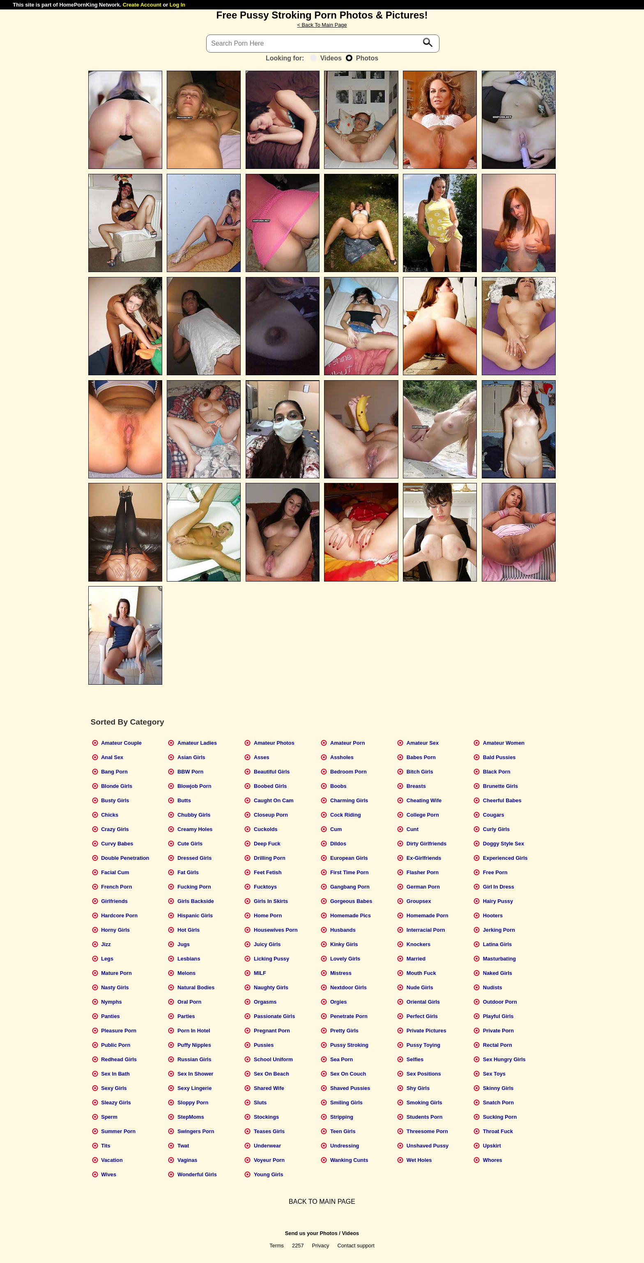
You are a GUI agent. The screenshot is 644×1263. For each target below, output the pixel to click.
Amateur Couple (121, 743)
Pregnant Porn (272, 1030)
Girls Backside (195, 901)
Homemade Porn (427, 915)
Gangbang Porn (350, 887)
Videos (326, 58)
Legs (107, 959)
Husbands (343, 930)
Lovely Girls (345, 959)
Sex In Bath (115, 1074)
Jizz (105, 944)
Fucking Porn (194, 887)
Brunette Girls (500, 786)
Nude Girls (420, 987)
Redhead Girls (119, 1059)
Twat (183, 1146)
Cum (336, 829)
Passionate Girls (274, 1016)
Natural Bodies (195, 987)
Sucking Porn (500, 1117)
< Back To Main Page (322, 25)
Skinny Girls (498, 1088)
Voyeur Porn (269, 1160)
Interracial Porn (426, 930)
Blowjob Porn (194, 786)
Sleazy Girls (116, 1102)
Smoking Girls (424, 1102)
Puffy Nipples (194, 1045)
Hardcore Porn (119, 915)
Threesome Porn (427, 1131)
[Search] (322, 44)
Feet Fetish (268, 872)
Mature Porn (116, 973)
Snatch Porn (498, 1102)
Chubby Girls (193, 815)
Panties (110, 1016)
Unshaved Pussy (427, 1146)
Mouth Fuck (421, 973)
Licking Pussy (271, 959)
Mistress (341, 973)
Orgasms (265, 1002)
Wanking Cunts (349, 1160)
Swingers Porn (195, 1131)
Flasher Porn (423, 872)
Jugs (183, 944)
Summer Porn (118, 1131)
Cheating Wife (424, 800)
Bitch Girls (420, 772)
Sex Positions (424, 1074)
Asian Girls (191, 757)
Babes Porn (421, 757)
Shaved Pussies (350, 1088)
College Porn (423, 815)
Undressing (344, 1146)
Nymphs (111, 1002)
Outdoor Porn (500, 1002)
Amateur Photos (274, 743)
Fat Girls (188, 872)
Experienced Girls (505, 858)
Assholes (342, 757)
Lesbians (188, 959)
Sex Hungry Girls (504, 1059)
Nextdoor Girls (348, 987)
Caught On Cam (274, 800)
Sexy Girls (114, 1088)
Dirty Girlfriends (426, 843)
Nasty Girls (115, 987)
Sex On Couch (348, 1074)
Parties (186, 1016)
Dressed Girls (194, 858)
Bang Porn (114, 772)
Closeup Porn (271, 815)
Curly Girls (496, 829)
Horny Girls (115, 930)
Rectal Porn (497, 1045)
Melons (186, 973)
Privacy (320, 1245)
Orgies (338, 1002)
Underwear (267, 1146)
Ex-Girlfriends (424, 858)
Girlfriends (114, 901)
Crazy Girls (115, 829)
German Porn (423, 887)
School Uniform (273, 1059)
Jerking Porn (499, 930)
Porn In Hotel (193, 1030)
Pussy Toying (423, 1045)
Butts (184, 800)
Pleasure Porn (118, 1030)
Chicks (109, 815)
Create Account (142, 5)
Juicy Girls (267, 944)
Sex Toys (494, 1074)
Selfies (415, 1059)
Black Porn (497, 772)
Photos (362, 58)
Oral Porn (189, 1002)
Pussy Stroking (349, 1045)
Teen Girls (343, 1131)
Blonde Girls (116, 786)
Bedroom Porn (348, 772)
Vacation (112, 1160)
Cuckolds (266, 829)
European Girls (349, 858)
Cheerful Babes (502, 800)
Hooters (493, 915)
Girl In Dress (498, 887)
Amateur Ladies (197, 743)
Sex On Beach (271, 1074)
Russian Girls (194, 1059)
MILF (260, 973)
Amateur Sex (423, 743)
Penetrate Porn (349, 1016)
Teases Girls (269, 1131)
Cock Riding (345, 815)
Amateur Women (503, 743)
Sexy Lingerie (194, 1088)
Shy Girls (418, 1088)
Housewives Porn (276, 930)
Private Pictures (426, 1030)
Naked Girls (497, 973)
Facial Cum (115, 872)
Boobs (338, 786)
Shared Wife (269, 1088)
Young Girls (268, 1174)
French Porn (116, 887)
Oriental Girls (423, 1002)
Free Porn (495, 872)
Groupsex (419, 901)
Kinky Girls (344, 944)
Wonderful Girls (197, 1174)
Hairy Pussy (498, 901)
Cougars (493, 815)
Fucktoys (265, 887)
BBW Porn (190, 772)
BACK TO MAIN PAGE (322, 1201)
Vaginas (187, 1160)
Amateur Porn (347, 743)
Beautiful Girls (272, 772)
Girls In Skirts (271, 901)
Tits (105, 1146)
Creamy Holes (194, 829)
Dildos (338, 843)
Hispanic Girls (195, 915)
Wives (108, 1174)
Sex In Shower (195, 1074)
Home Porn (268, 915)
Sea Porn (341, 1059)
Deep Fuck (267, 843)
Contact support (355, 1245)
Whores (492, 1160)
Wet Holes (419, 1160)
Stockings (266, 1117)
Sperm (109, 1117)
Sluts (260, 1102)
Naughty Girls (271, 987)
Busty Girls (115, 800)
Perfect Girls (422, 1016)
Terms (276, 1245)
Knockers (418, 944)
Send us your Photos (311, 1233)
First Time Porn (349, 872)
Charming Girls (349, 800)
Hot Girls (188, 930)
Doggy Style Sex (503, 843)
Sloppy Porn (192, 1102)
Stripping (341, 1117)
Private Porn (498, 1030)
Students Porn (424, 1117)
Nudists (492, 987)
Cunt (413, 829)
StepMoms (190, 1117)
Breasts (416, 786)
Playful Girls (498, 1016)
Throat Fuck (498, 1131)
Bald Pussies (499, 757)
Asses (261, 757)
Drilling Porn (269, 858)
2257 (298, 1245)
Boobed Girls (270, 786)
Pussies (264, 1045)
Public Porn (115, 1045)
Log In (177, 5)
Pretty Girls (344, 1030)
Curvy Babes (117, 843)
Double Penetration (125, 858)
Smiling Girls (346, 1102)
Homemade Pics (350, 915)
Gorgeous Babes (351, 901)
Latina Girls (497, 944)
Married (416, 959)
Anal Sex (112, 757)
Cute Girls (189, 843)
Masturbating (499, 959)
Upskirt (492, 1146)
